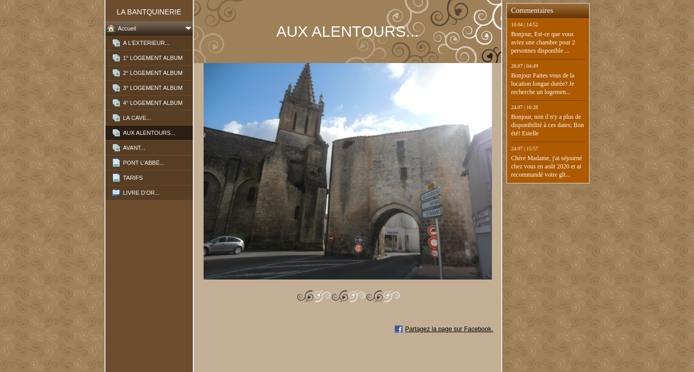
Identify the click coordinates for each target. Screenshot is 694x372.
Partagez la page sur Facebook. (449, 329)
